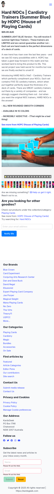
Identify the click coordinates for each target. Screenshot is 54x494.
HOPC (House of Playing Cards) (33, 216)
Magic (6, 339)
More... (6, 321)
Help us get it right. (40, 192)
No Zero (7, 306)
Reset (21, 479)
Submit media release (14, 387)
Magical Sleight (10, 299)
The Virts (7, 310)
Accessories (9, 347)
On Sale (7, 350)
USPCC (6, 317)
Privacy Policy (10, 402)
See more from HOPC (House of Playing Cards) (25, 124)
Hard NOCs (25, 219)
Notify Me (9, 233)
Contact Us (8, 391)
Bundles (7, 343)
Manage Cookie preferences (17, 410)
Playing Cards (8, 213)
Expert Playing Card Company (18, 291)
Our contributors (11, 372)
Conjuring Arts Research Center (18, 277)
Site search (8, 376)
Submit (9, 479)
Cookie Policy (10, 406)
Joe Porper (8, 295)
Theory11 (7, 313)
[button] (50, 4)
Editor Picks (9, 369)
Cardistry (7, 336)
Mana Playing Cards (13, 302)
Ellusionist (8, 288)
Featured (7, 361)
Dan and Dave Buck (13, 280)
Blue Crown (9, 269)
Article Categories (12, 365)
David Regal (9, 284)
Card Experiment (11, 273)
